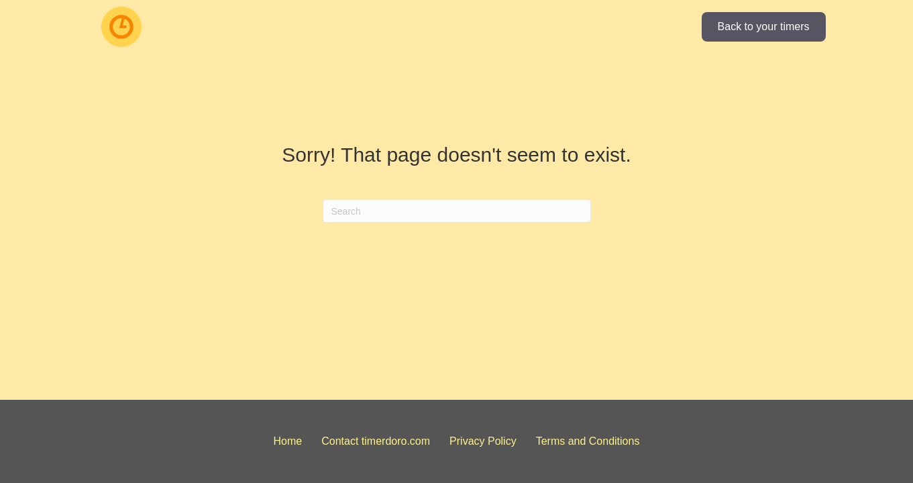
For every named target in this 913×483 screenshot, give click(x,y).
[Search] (457, 211)
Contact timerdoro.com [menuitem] (375, 441)
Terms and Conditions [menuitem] (588, 441)
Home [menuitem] (288, 441)
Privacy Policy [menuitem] (483, 441)
